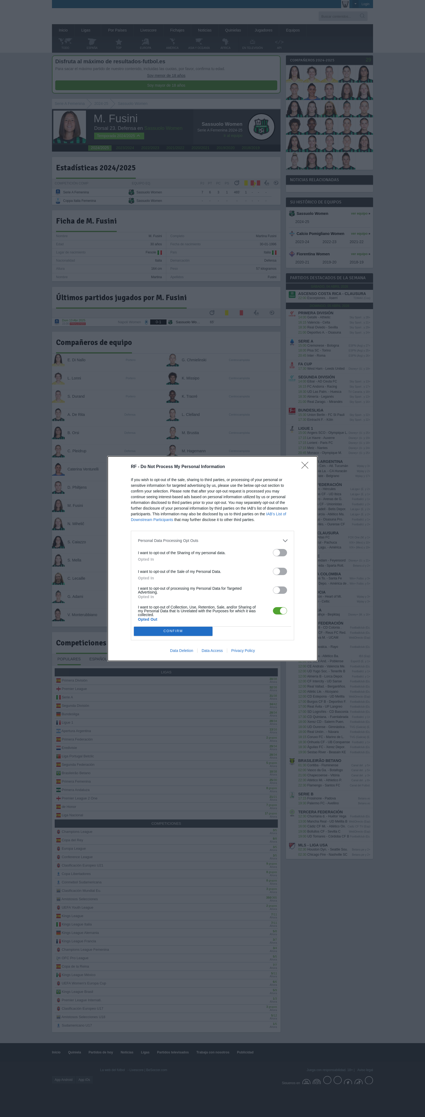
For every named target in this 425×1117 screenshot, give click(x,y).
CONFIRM (173, 631)
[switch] (280, 552)
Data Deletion (181, 650)
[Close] (306, 467)
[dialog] (212, 558)
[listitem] (212, 541)
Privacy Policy (243, 650)
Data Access (212, 650)
